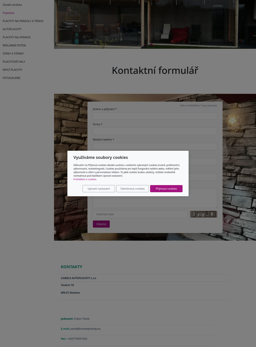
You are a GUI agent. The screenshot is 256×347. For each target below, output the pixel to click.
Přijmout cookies (166, 189)
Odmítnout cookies (133, 189)
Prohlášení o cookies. (85, 179)
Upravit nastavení (99, 189)
